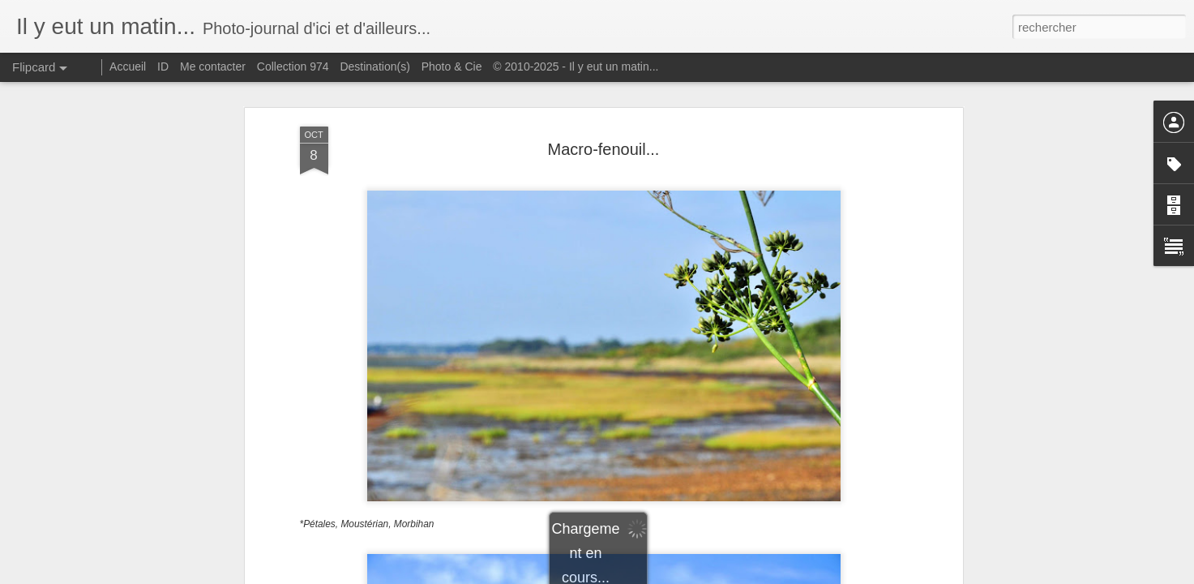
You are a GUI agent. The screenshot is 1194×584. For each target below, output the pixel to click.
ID (163, 66)
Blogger (655, 575)
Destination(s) (374, 66)
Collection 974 (293, 66)
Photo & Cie (452, 66)
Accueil (127, 66)
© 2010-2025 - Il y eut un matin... (575, 66)
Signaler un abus (709, 575)
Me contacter (213, 66)
